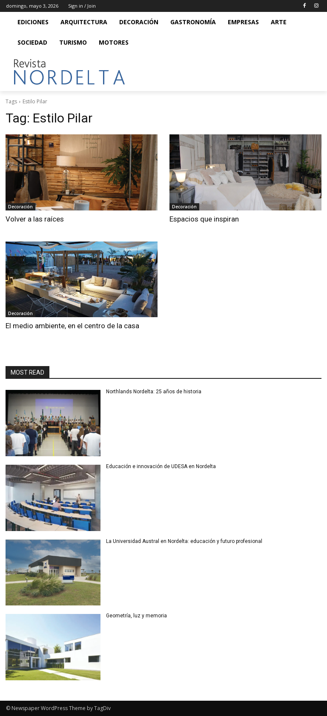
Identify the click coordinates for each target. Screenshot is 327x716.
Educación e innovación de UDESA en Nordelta (161, 466)
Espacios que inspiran (204, 219)
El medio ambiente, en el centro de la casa (72, 325)
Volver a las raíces (35, 219)
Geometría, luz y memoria (136, 616)
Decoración (20, 207)
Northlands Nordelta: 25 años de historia (154, 392)
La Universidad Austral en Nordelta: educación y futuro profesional (184, 541)
